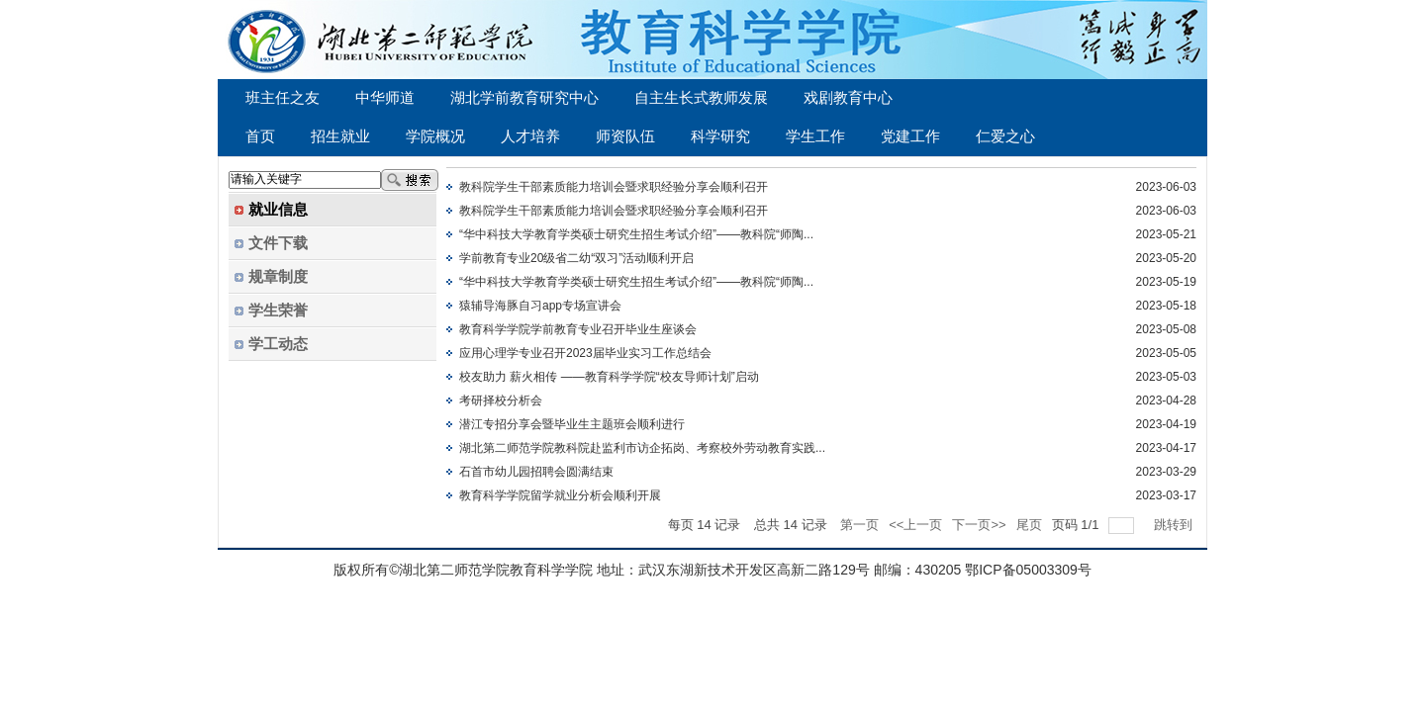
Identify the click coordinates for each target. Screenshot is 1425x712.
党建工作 (910, 136)
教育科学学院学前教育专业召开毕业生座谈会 (578, 329)
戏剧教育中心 (848, 98)
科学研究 (720, 136)
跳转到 (1175, 524)
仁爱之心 (1005, 136)
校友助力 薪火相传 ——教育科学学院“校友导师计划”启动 (609, 377)
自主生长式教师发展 (701, 98)
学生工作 (815, 136)
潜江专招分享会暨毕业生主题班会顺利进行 (572, 424)
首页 (260, 136)
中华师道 (385, 98)
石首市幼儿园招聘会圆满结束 (536, 472)
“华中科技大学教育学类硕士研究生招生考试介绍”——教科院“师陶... (636, 234)
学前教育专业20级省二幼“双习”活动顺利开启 (576, 258)
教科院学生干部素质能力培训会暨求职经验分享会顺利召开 (613, 187)
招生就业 (340, 136)
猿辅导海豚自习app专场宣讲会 (540, 305)
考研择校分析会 (500, 400)
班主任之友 (282, 98)
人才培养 (530, 136)
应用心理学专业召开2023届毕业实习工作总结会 (585, 353)
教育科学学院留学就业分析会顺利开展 (560, 495)
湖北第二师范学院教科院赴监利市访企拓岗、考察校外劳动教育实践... (642, 448)
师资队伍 (625, 136)
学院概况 (435, 136)
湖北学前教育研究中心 (524, 98)
